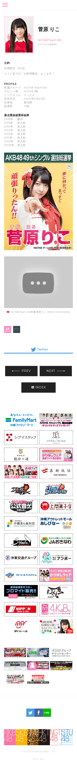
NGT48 (55, 737)
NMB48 (33, 737)
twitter (30, 713)
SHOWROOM (16, 329)
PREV (21, 371)
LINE (47, 713)
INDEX (38, 387)
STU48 (67, 737)
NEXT (55, 371)
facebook (38, 713)
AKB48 (10, 737)
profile (7, 329)
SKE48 (21, 737)
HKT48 (44, 737)
